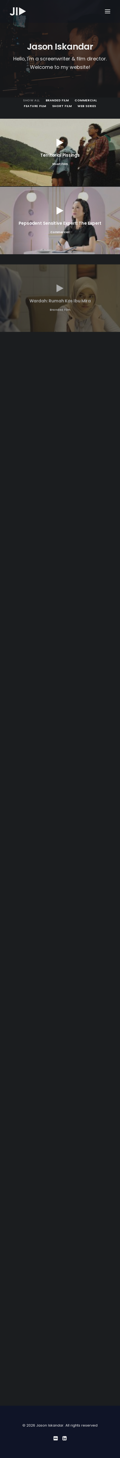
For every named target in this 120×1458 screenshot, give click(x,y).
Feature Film (35, 106)
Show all (31, 100)
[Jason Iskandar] (18, 11)
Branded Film (57, 100)
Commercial (86, 100)
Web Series (87, 106)
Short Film (62, 106)
